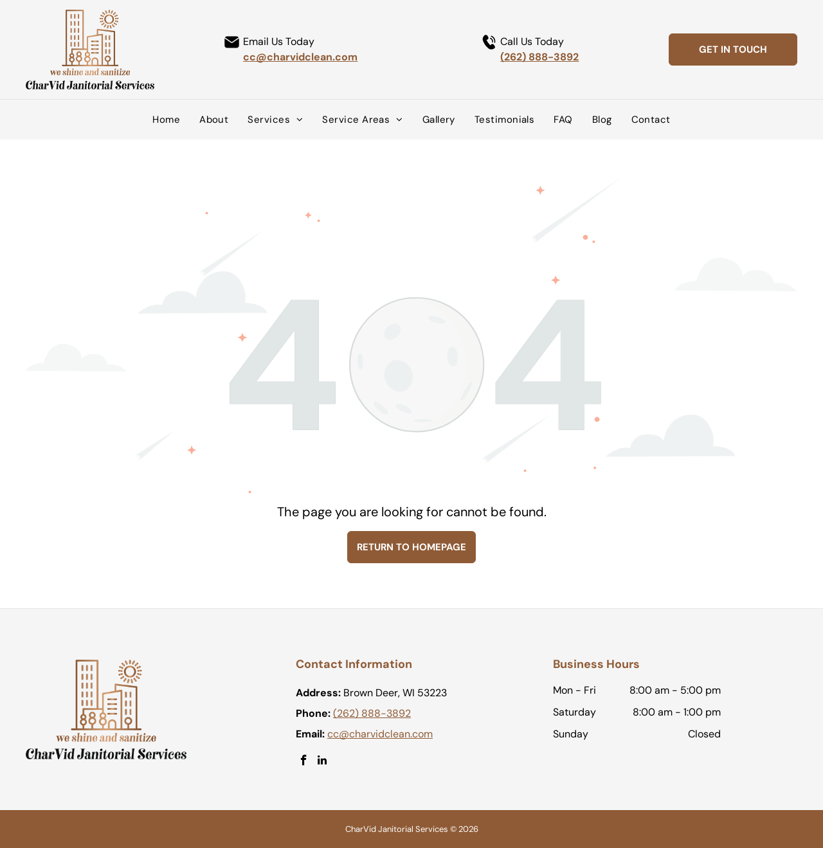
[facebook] (304, 761)
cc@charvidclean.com (300, 57)
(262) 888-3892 (539, 57)
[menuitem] (166, 119)
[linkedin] (322, 761)
